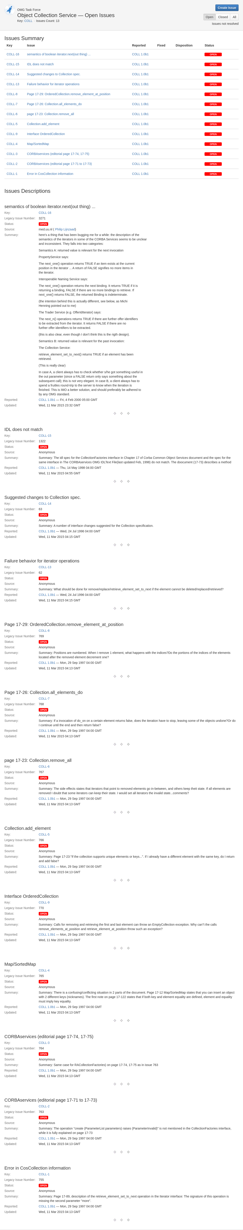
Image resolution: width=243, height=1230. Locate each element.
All (234, 17)
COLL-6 (12, 114)
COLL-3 (12, 154)
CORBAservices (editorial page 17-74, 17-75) (58, 154)
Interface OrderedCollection (46, 134)
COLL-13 (13, 84)
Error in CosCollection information (50, 174)
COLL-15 (13, 64)
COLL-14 (13, 74)
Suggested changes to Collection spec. (53, 74)
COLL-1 (12, 174)
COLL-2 (12, 164)
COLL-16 (13, 54)
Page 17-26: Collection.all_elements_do (54, 104)
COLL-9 (12, 134)
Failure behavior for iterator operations (53, 84)
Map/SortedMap (38, 144)
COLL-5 (12, 124)
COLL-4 (12, 144)
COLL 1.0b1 (140, 54)
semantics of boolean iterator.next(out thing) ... (59, 54)
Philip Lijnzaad (65, 229)
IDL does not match (40, 64)
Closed (223, 17)
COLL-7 (12, 104)
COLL (28, 21)
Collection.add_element (43, 124)
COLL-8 (12, 94)
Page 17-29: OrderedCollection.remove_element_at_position (68, 94)
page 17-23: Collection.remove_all (50, 114)
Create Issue (227, 8)
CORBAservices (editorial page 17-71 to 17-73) (59, 164)
